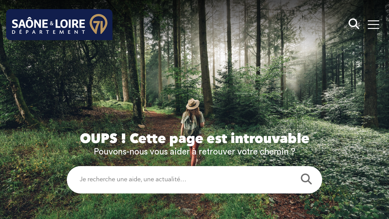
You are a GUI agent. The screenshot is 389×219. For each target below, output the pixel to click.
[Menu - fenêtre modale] (373, 24)
